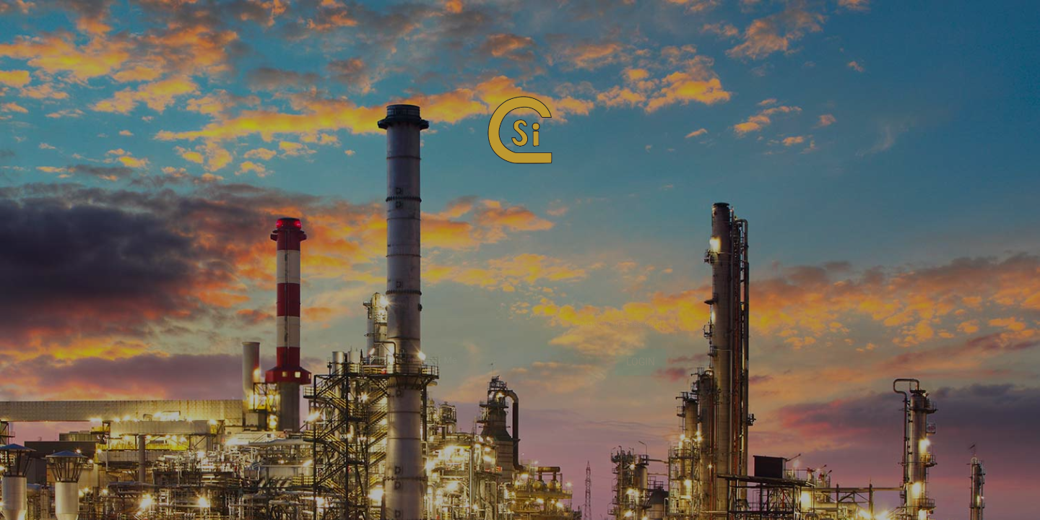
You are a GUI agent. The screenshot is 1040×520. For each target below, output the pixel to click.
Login (640, 368)
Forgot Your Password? (620, 331)
